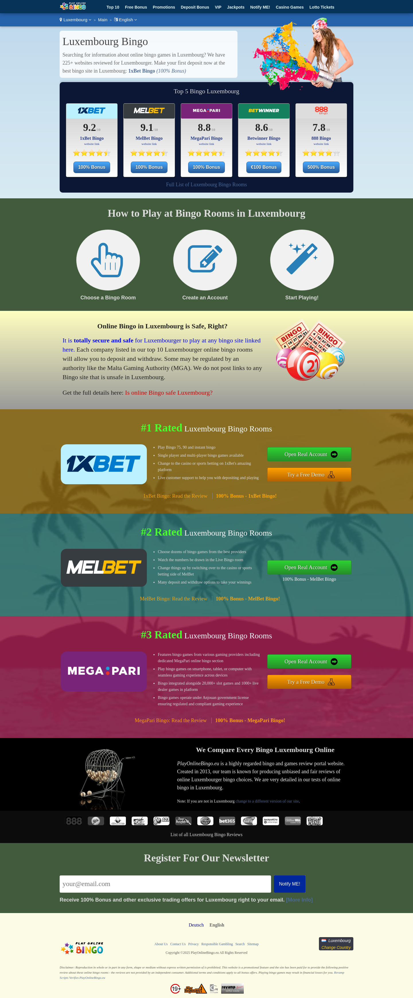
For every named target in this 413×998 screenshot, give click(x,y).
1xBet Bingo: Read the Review (175, 496)
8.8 (204, 127)
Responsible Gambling (217, 944)
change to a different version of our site (267, 801)
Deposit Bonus (195, 7)
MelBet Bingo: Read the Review (173, 599)
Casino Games (290, 7)
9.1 (147, 127)
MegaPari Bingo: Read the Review (171, 720)
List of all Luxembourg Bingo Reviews (207, 834)
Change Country (336, 947)
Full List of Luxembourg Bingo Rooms (206, 184)
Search (240, 944)
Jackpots (236, 7)
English (125, 19)
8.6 (261, 127)
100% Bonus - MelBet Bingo (309, 579)
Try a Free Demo (306, 475)
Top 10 (113, 7)
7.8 (319, 127)
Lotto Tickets (321, 7)
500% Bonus (321, 167)
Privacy (193, 944)
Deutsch (196, 925)
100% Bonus (91, 167)
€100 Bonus (264, 167)
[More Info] (299, 900)
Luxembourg (75, 19)
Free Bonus (136, 7)
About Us (160, 944)
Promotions (164, 7)
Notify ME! (260, 7)
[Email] (165, 884)
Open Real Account (306, 454)
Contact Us (178, 944)
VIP (218, 7)
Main (103, 19)
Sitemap (252, 944)
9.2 (89, 127)
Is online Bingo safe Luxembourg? (169, 392)
